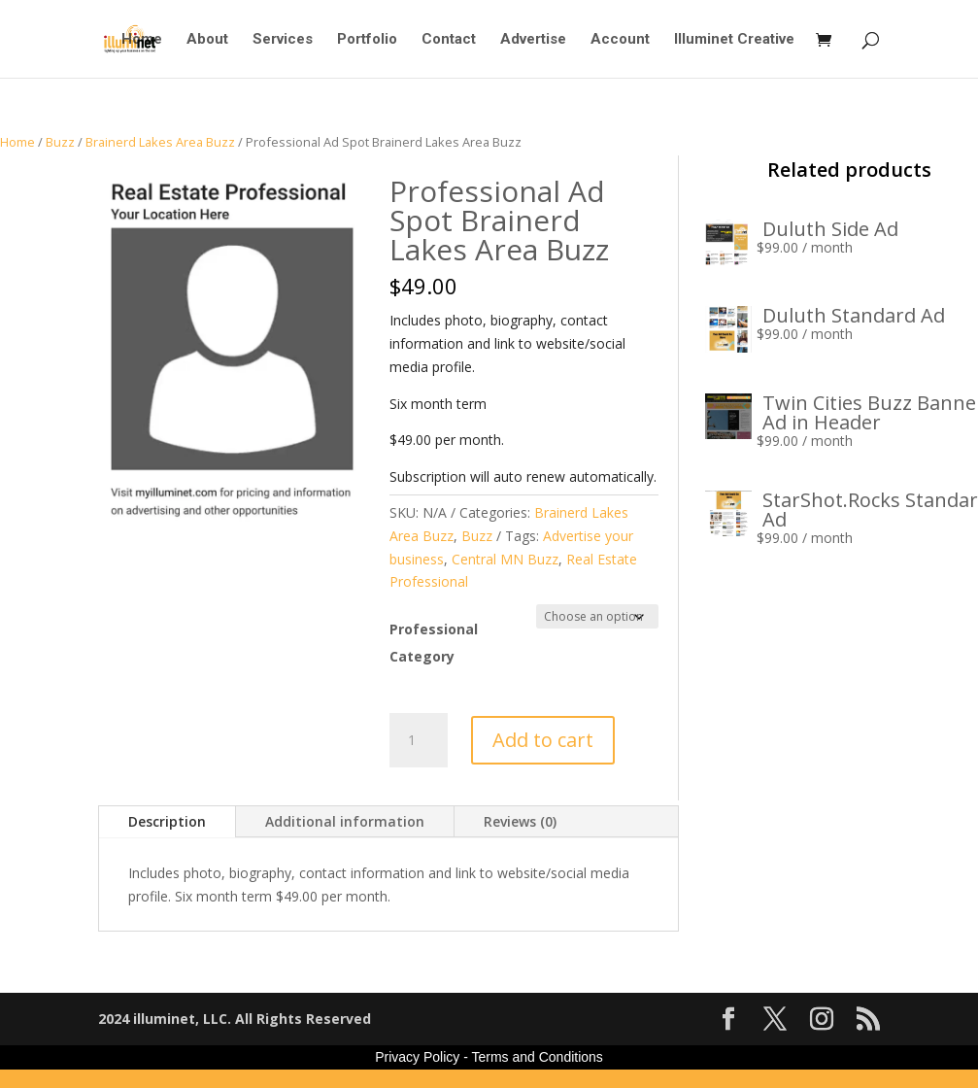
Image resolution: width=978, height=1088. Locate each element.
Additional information (344, 821)
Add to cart (542, 740)
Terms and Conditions (536, 1057)
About (207, 40)
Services (283, 40)
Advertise (533, 40)
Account (620, 40)
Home (141, 40)
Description (167, 821)
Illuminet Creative (734, 40)
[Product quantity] (418, 740)
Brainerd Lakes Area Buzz (160, 142)
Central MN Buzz (505, 559)
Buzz (60, 142)
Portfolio (367, 40)
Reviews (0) (520, 821)
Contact (449, 40)
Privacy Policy (417, 1057)
